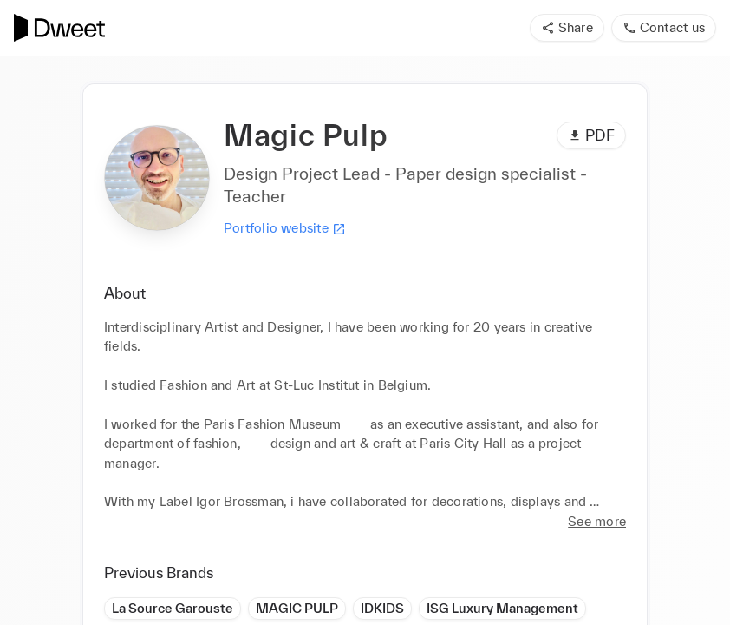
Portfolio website (285, 228)
